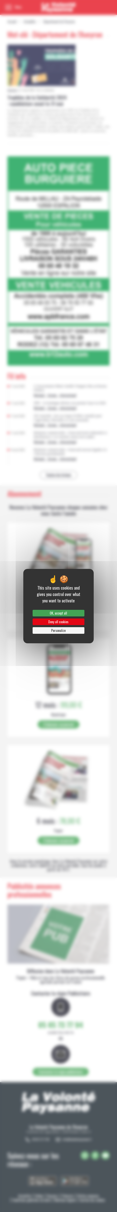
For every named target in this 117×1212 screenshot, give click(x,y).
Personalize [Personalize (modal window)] (58, 630)
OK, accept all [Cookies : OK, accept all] (58, 613)
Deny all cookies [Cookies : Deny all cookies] (58, 621)
